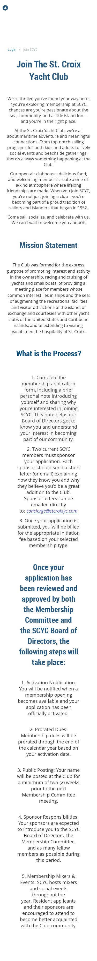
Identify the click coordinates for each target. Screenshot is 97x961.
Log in (14, 7)
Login (12, 49)
